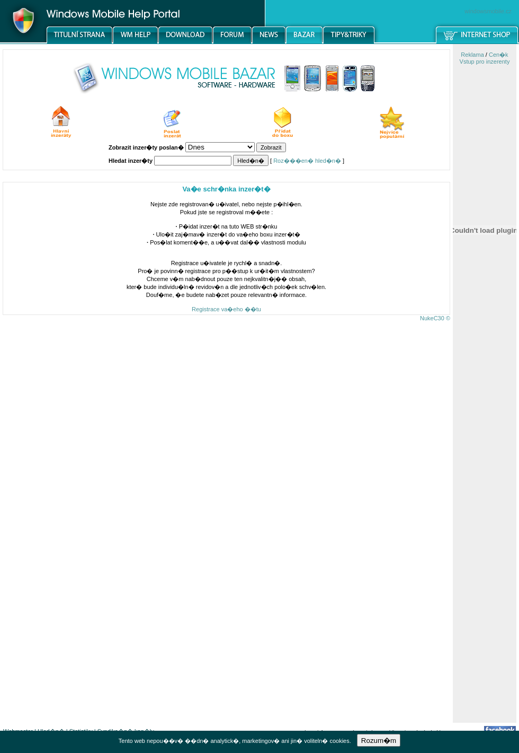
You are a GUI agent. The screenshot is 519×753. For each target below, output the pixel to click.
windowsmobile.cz (488, 11)
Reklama (472, 54)
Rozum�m (378, 741)
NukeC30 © (435, 318)
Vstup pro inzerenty (485, 61)
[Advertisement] (484, 555)
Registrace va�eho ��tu (226, 309)
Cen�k (498, 54)
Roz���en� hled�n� (307, 160)
